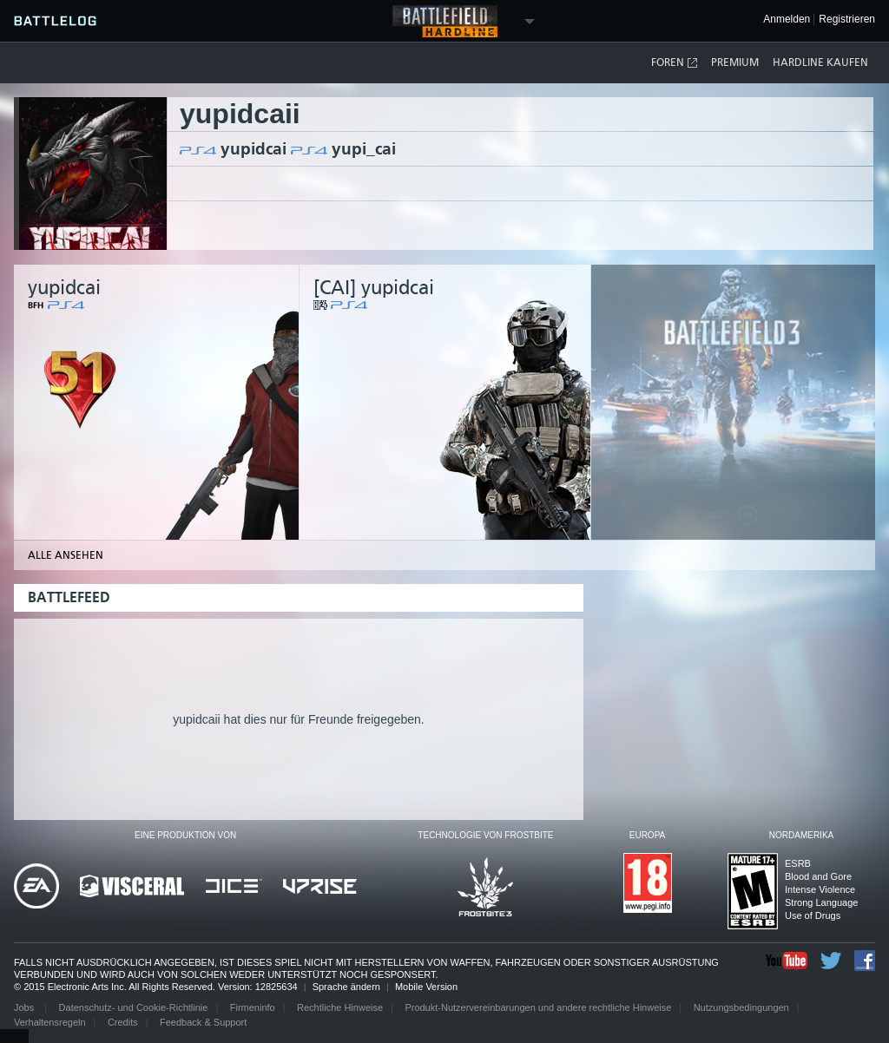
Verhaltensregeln (50, 1022)
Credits (123, 1022)
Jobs (25, 1007)
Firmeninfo (252, 1007)
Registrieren (847, 19)
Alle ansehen (65, 555)
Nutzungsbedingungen (741, 1007)
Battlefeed (69, 597)
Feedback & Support (203, 1022)
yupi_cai (364, 149)
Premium (735, 62)
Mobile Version (426, 986)
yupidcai (253, 149)
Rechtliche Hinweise (340, 1007)
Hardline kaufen (820, 62)
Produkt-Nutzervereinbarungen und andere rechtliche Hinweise (538, 1007)
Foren (675, 62)
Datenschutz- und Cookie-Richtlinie (133, 1007)
